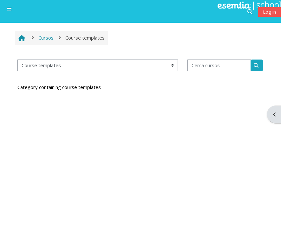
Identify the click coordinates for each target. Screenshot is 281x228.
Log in (269, 12)
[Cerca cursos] (219, 65)
